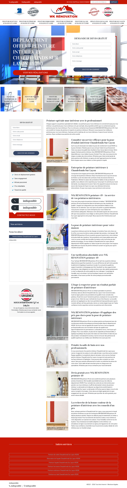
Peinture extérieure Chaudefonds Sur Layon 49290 (63, 470)
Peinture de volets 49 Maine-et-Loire (117, 22)
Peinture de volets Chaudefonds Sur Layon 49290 (63, 454)
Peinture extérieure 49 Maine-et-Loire (27, 22)
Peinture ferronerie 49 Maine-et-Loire (46, 22)
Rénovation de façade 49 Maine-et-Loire (99, 22)
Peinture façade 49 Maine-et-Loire (82, 22)
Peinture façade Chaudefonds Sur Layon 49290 (63, 462)
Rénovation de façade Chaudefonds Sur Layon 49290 (63, 458)
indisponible (13, 2)
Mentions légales (113, 484)
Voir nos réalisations (35, 72)
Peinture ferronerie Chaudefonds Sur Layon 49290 (63, 466)
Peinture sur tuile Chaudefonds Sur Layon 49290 (63, 474)
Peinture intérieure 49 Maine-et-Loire (64, 22)
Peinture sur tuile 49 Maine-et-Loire (9, 22)
